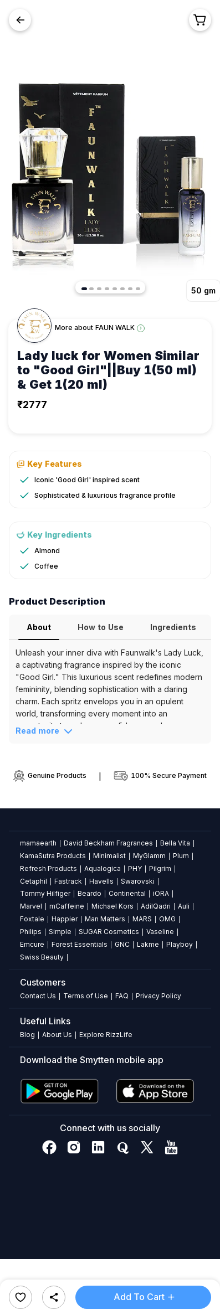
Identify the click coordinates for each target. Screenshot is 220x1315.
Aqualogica (102, 868)
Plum (181, 856)
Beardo (89, 893)
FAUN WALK (115, 327)
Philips (31, 931)
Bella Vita (175, 843)
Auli (184, 906)
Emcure (32, 944)
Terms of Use (85, 996)
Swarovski (138, 881)
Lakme (148, 944)
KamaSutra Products (53, 856)
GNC (122, 944)
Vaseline (160, 931)
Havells (101, 881)
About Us (57, 1034)
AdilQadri (156, 906)
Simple (60, 931)
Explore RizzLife (105, 1034)
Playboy (179, 944)
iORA (161, 893)
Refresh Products (48, 868)
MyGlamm (149, 856)
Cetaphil (33, 881)
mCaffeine (66, 906)
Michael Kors (112, 906)
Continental (127, 893)
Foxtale (32, 919)
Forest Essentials (80, 944)
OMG (167, 919)
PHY (135, 868)
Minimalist (109, 856)
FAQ (122, 996)
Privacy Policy (158, 996)
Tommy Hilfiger (45, 893)
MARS (142, 919)
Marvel (31, 906)
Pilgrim (160, 868)
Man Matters (105, 919)
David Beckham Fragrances (108, 843)
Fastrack (68, 881)
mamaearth (38, 843)
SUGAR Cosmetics (109, 931)
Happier (65, 919)
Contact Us (38, 996)
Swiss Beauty (42, 957)
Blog (27, 1034)
